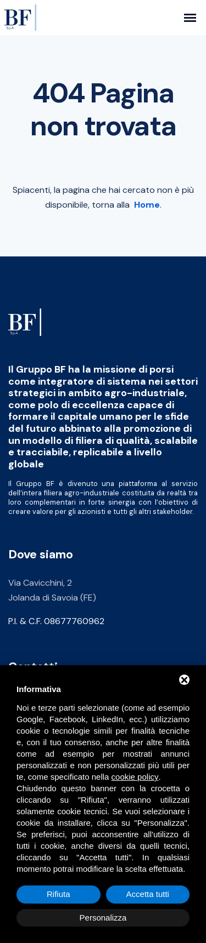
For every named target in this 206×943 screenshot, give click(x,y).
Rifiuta (58, 894)
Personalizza (103, 917)
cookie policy (135, 776)
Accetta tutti (147, 894)
